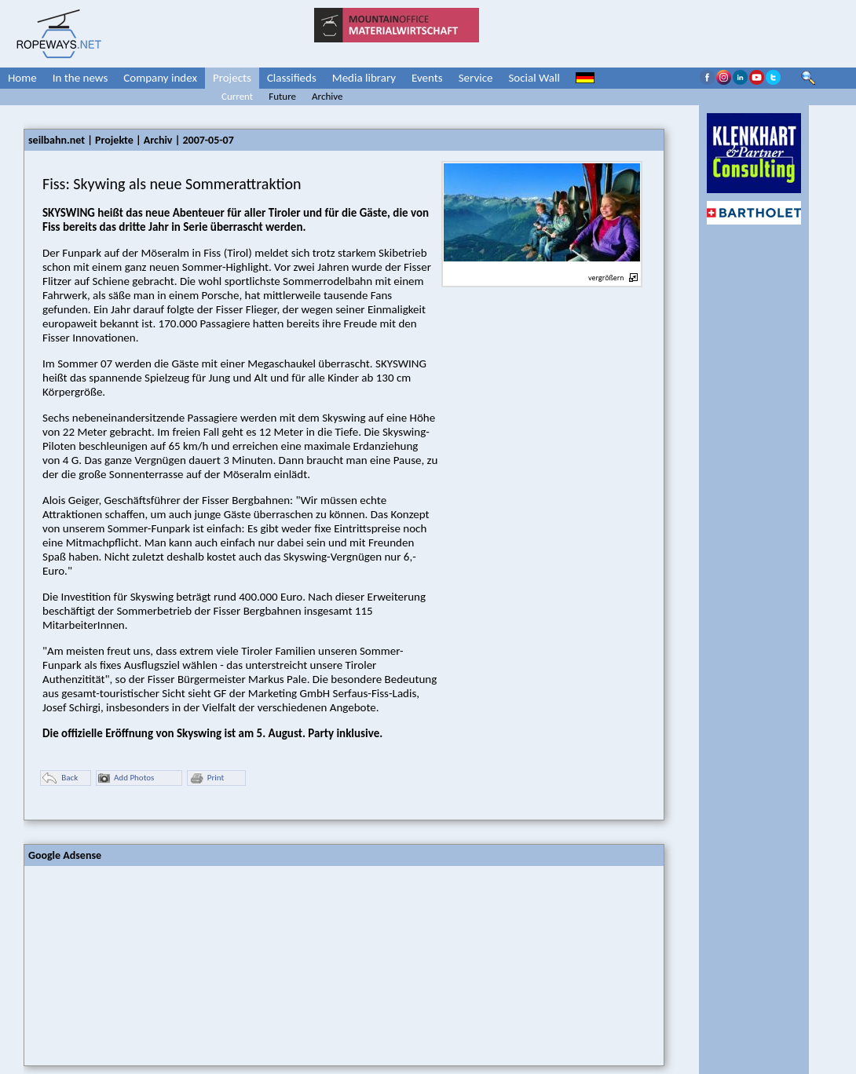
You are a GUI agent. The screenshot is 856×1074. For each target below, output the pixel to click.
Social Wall (534, 78)
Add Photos (126, 778)
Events (427, 78)
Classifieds (291, 78)
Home (22, 78)
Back (60, 778)
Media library (364, 78)
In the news (80, 78)
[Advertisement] (142, 964)
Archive (327, 96)
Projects (232, 78)
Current (237, 96)
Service (476, 78)
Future (282, 96)
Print (206, 778)
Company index (160, 78)
